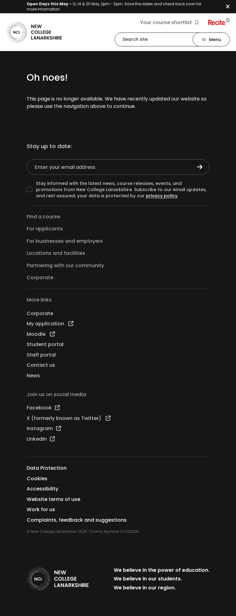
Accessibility (42, 488)
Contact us (41, 365)
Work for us (41, 509)
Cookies (37, 478)
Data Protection (47, 468)
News (33, 375)
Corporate (40, 277)
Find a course (43, 216)
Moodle (41, 334)
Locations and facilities (56, 253)
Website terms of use (53, 499)
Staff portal (41, 354)
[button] (231, 6)
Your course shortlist (169, 22)
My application (50, 323)
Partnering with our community (65, 265)
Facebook (43, 407)
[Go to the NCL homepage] (34, 32)
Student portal (45, 344)
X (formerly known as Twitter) (69, 418)
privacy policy (161, 196)
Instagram (44, 428)
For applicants (45, 228)
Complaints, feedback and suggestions (77, 520)
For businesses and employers (65, 241)
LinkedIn (41, 439)
